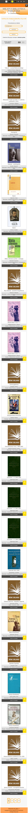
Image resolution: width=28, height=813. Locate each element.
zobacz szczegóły (13, 74)
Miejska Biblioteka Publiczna (14, 10)
